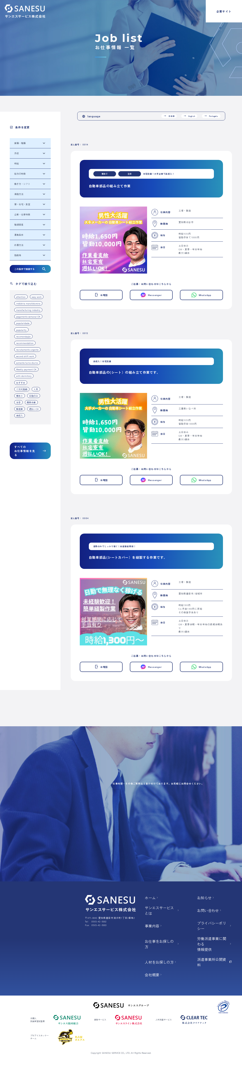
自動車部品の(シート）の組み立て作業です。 (124, 372)
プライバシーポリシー (214, 925)
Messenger (151, 295)
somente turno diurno (27, 362)
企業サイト (223, 11)
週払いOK (34, 409)
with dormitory (23, 376)
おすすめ (20, 382)
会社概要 (153, 974)
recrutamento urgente (27, 349)
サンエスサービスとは (162, 910)
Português (211, 116)
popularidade (22, 323)
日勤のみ (33, 395)
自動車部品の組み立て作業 (110, 185)
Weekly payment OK (26, 369)
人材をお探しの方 (161, 962)
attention (21, 296)
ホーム (152, 897)
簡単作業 (31, 402)
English (189, 116)
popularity (21, 330)
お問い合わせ (209, 910)
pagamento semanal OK (28, 316)
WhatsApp (201, 295)
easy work (36, 296)
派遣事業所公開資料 (214, 962)
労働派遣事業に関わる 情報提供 (214, 944)
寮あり (19, 395)
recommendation (25, 343)
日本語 (169, 116)
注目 (18, 402)
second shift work (25, 356)
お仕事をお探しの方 (162, 943)
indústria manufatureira (28, 303)
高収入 (19, 415)
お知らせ (206, 897)
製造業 (19, 409)
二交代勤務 (21, 389)
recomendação (23, 336)
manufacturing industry (28, 310)
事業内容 (153, 926)
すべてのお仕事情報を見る (30, 451)
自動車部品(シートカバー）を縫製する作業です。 (128, 557)
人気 (36, 389)
